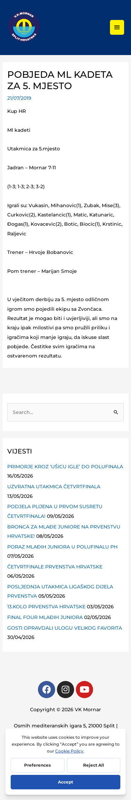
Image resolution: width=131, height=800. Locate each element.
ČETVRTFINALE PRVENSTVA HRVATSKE (54, 566)
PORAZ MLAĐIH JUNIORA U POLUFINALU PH (62, 547)
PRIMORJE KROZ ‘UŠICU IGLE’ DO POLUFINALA (65, 466)
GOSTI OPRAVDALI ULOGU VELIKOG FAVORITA (64, 628)
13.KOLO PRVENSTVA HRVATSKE (46, 606)
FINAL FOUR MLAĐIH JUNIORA (45, 617)
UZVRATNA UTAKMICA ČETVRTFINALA (53, 486)
